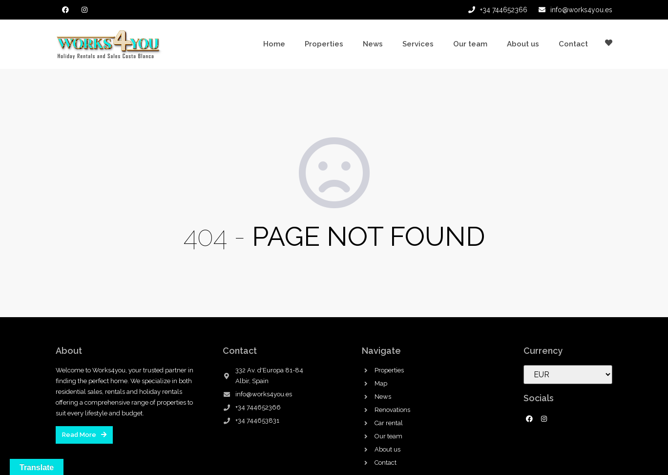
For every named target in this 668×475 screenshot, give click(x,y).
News (373, 44)
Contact (573, 44)
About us (523, 44)
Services (418, 44)
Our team (470, 44)
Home (274, 44)
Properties (324, 44)
